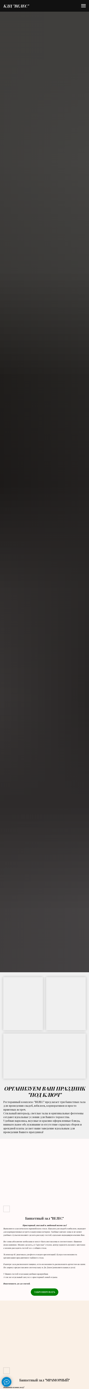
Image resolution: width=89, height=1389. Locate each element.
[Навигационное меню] (83, 5)
